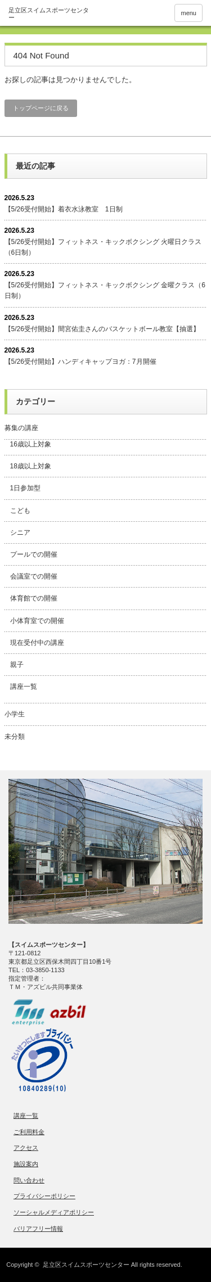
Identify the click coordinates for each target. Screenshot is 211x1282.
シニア (20, 532)
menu (188, 13)
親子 (17, 665)
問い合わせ (29, 1180)
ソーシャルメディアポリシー (54, 1212)
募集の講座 (21, 428)
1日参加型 (25, 488)
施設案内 (26, 1164)
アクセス (26, 1147)
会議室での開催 (33, 576)
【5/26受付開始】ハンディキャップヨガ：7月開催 (80, 361)
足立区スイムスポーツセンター (86, 1264)
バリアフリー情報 (38, 1228)
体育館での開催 (33, 598)
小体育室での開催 (37, 621)
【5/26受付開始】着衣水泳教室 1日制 (64, 209)
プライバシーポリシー (44, 1196)
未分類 (15, 737)
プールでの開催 (33, 554)
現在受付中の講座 (37, 643)
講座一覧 (23, 686)
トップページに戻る (41, 108)
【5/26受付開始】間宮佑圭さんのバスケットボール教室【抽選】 (102, 329)
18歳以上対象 (30, 466)
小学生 (15, 714)
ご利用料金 (29, 1131)
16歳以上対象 (30, 444)
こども (20, 510)
